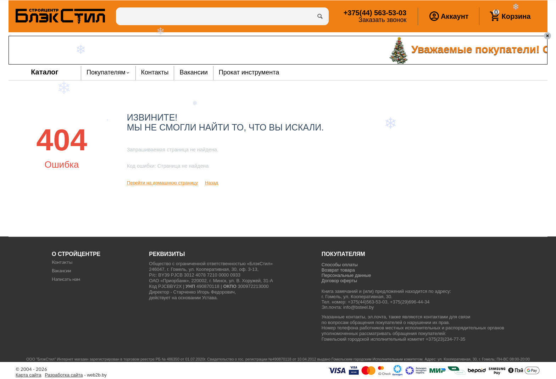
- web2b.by (76, 375)
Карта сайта (28, 375)
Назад (211, 182)
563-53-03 (375, 12)
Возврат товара (338, 270)
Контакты (62, 262)
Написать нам (66, 279)
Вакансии (61, 271)
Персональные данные (346, 275)
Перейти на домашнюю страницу (162, 182)
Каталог (45, 72)
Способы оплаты (340, 264)
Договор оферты (339, 280)
